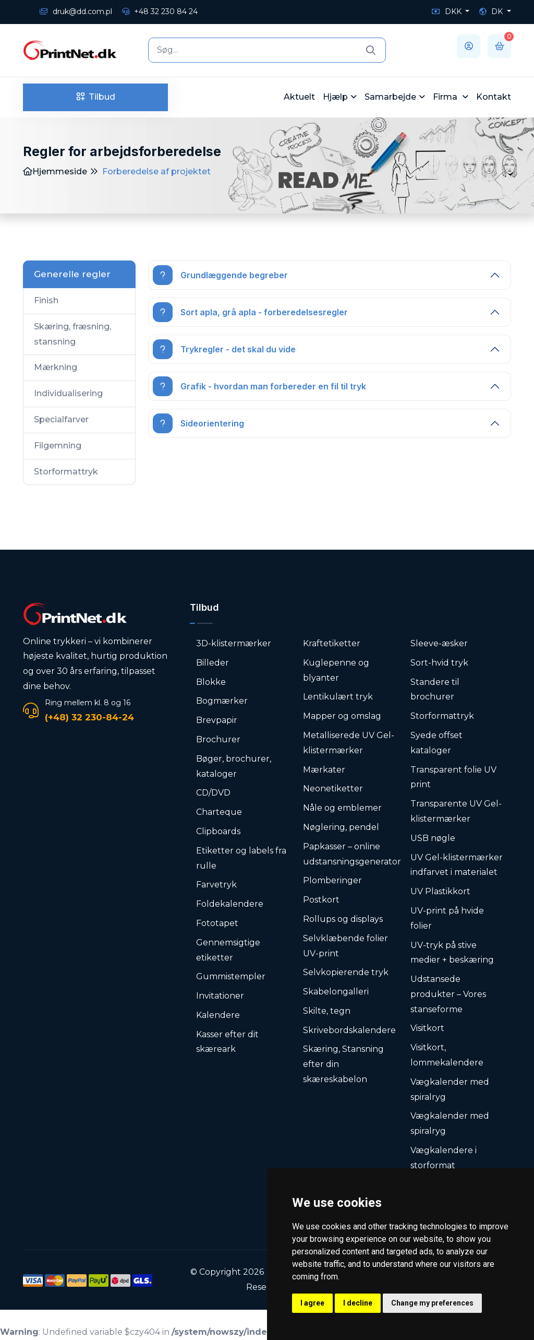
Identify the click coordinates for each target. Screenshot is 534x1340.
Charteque (219, 812)
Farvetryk (216, 885)
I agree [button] (312, 1303)
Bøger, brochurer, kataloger (233, 766)
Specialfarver (61, 419)
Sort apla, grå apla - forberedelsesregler (250, 312)
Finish (46, 300)
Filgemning (57, 445)
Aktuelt (299, 97)
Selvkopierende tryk (346, 972)
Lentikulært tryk (338, 697)
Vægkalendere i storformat (443, 1157)
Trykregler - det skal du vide (224, 349)
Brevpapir (216, 720)
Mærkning (55, 367)
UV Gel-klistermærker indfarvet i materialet (456, 864)
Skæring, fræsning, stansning (72, 334)
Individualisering (68, 393)
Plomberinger (332, 880)
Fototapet (217, 923)
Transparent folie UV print (453, 777)
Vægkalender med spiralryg (449, 1089)
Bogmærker (222, 701)
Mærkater (324, 770)
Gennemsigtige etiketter (228, 950)
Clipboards (218, 831)
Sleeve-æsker (439, 643)
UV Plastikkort (440, 891)
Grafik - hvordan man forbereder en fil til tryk (259, 386)
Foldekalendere (229, 904)
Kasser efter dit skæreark (227, 1041)
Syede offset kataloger (436, 742)
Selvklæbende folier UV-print (345, 945)
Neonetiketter (333, 788)
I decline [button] (357, 1303)
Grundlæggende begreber (220, 275)
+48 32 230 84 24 (160, 11)
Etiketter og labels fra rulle (241, 858)
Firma (446, 97)
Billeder (212, 663)
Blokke (211, 682)
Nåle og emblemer (342, 808)
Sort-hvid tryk (439, 663)
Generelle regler (72, 274)
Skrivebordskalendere (349, 1030)
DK (492, 11)
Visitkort (427, 1028)
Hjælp (335, 97)
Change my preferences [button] (432, 1303)
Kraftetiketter (331, 643)
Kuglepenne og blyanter (336, 670)
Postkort (321, 900)
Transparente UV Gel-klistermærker (456, 811)
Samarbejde (390, 97)
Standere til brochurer (434, 689)
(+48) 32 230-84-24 (89, 717)
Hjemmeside (55, 171)
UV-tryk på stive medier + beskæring (452, 952)
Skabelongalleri (336, 992)
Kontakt (493, 97)
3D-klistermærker (233, 643)
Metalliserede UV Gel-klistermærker (348, 742)
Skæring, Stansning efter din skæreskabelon (343, 1064)
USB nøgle (432, 838)
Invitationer (220, 996)
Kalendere (218, 1015)
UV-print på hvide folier (447, 918)
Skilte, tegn (326, 1011)
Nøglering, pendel (341, 827)
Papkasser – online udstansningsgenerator (352, 854)
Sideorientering (198, 423)
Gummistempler (230, 976)
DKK (448, 11)
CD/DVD (213, 793)
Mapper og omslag (342, 716)
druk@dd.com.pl (76, 11)
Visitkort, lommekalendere (446, 1055)
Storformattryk (66, 472)
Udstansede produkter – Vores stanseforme (448, 994)
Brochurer (218, 739)
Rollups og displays (343, 919)
